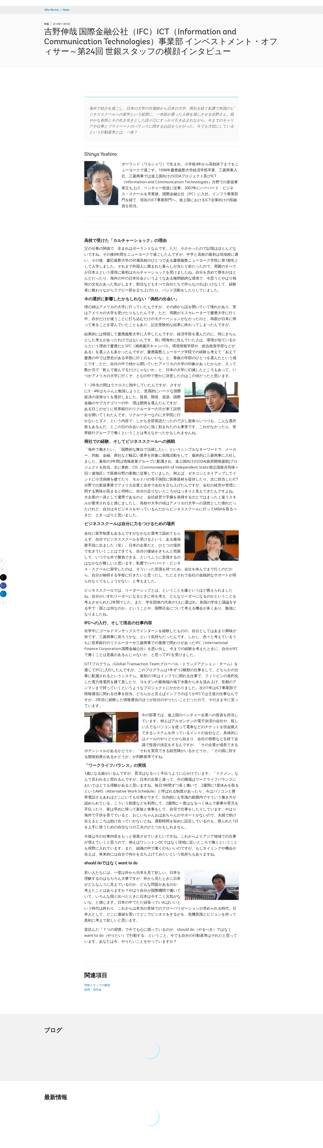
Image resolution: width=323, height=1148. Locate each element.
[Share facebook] (3, 585)
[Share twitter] (3, 577)
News (66, 10)
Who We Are (51, 10)
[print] (3, 569)
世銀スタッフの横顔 (97, 985)
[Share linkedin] (3, 594)
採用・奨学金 (93, 989)
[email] (3, 561)
